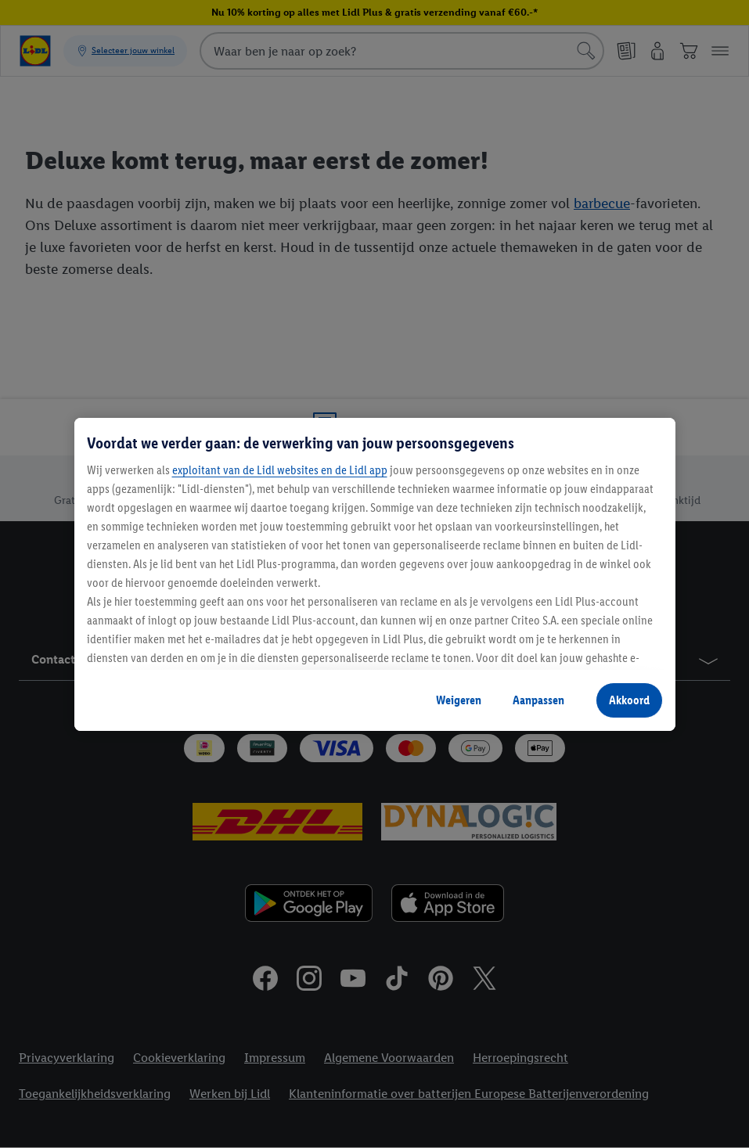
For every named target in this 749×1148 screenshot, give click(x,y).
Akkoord (629, 700)
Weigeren (458, 700)
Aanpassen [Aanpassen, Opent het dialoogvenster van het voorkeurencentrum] (538, 700)
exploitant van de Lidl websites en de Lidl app (279, 469)
